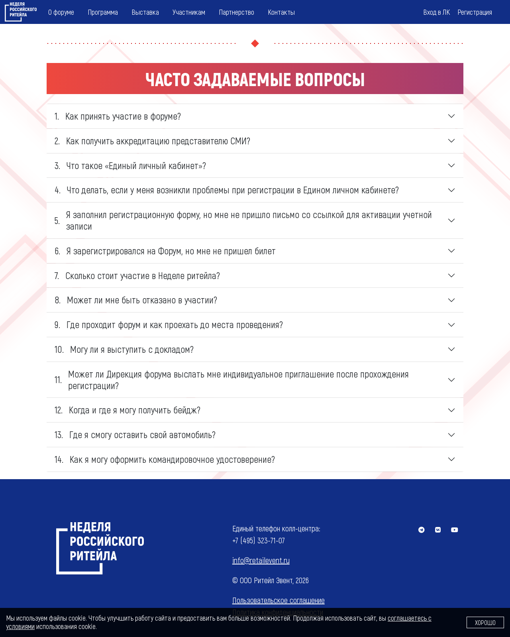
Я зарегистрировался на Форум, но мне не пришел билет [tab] (165, 251)
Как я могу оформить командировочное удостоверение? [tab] (165, 459)
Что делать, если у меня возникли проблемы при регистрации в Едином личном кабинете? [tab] (227, 190)
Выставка (145, 11)
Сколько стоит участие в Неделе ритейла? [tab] (137, 275)
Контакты (281, 11)
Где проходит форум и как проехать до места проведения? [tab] (169, 324)
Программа (103, 11)
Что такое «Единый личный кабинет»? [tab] (130, 165)
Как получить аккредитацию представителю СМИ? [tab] (152, 141)
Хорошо (485, 622)
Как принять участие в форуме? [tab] (118, 116)
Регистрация (474, 11)
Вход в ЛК (436, 11)
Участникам (189, 11)
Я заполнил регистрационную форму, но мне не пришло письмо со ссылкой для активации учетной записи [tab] (243, 220)
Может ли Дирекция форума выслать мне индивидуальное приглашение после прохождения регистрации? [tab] (232, 379)
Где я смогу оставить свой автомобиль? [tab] (135, 434)
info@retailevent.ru (261, 560)
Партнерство (236, 11)
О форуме (61, 11)
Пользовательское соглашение (278, 600)
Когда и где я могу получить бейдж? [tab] (127, 410)
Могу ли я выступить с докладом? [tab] (124, 349)
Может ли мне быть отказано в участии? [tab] (136, 300)
